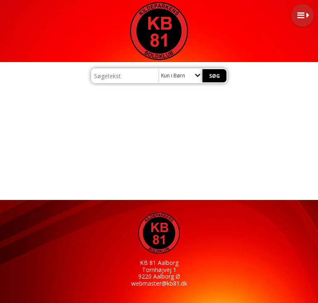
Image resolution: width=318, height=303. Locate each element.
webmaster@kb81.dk (159, 283)
